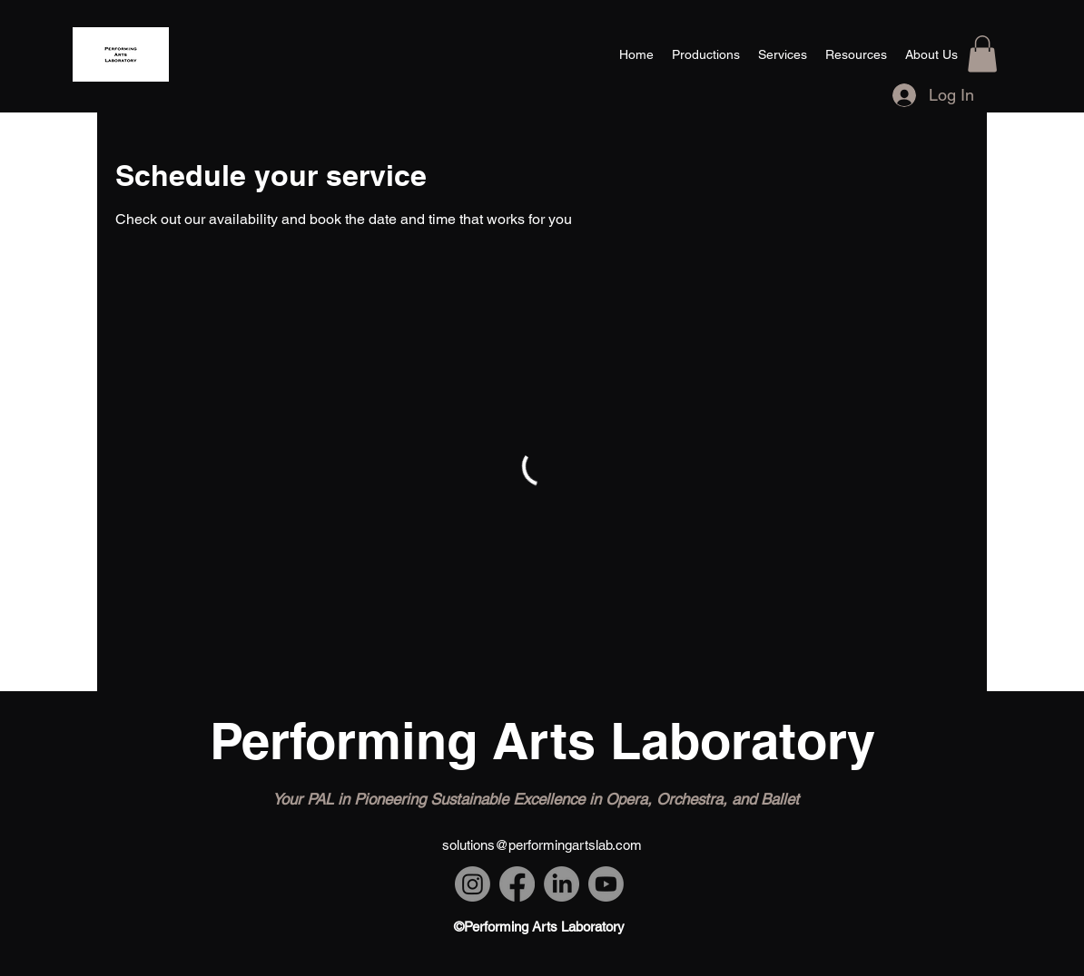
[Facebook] (517, 884)
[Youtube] (606, 884)
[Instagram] (472, 884)
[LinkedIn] (561, 884)
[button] (982, 54)
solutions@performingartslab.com (542, 845)
